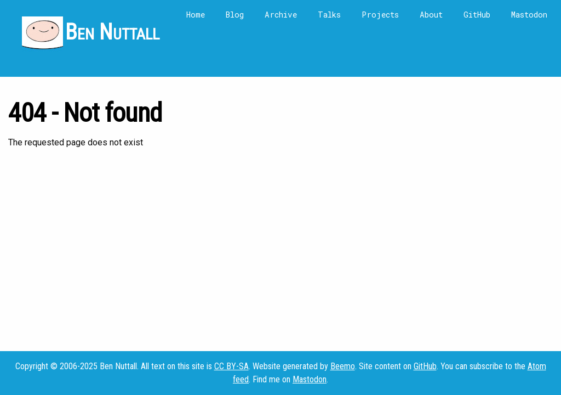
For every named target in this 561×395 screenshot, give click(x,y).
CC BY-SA (231, 366)
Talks (329, 14)
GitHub (476, 14)
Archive (281, 14)
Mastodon (529, 14)
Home (195, 14)
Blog (235, 14)
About (431, 14)
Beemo (342, 366)
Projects (380, 14)
